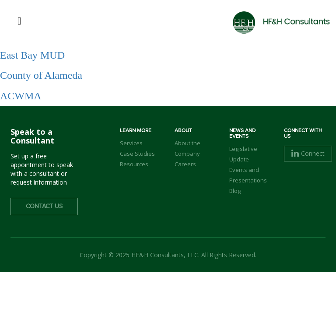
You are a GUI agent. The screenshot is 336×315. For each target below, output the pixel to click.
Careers (185, 164)
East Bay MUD (32, 55)
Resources (134, 164)
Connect (308, 153)
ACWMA (21, 96)
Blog (235, 191)
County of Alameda (41, 75)
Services (131, 143)
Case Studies (137, 154)
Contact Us (44, 206)
